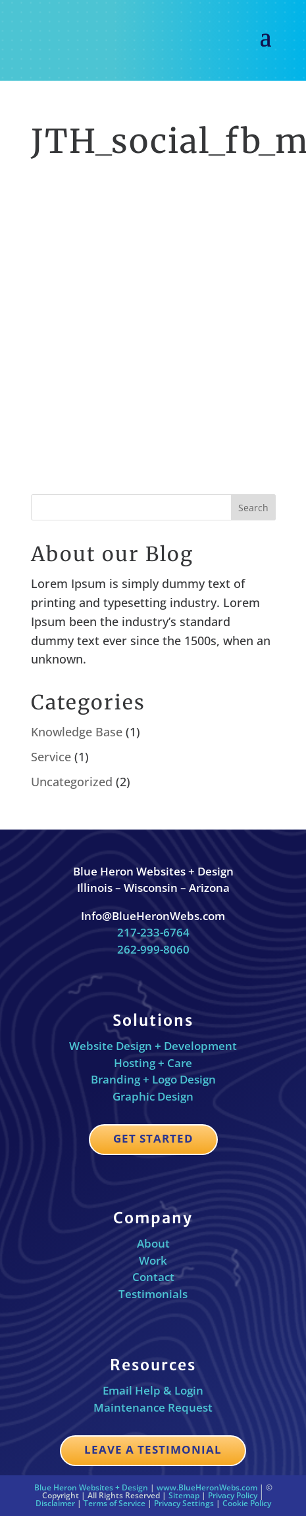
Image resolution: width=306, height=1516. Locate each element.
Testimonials (153, 1293)
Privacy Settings (184, 1503)
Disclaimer (55, 1503)
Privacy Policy (232, 1495)
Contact (153, 1276)
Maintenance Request (153, 1407)
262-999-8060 (153, 949)
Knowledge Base (76, 732)
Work (153, 1260)
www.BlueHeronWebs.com (207, 1487)
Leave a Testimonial (153, 1449)
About (153, 1243)
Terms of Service (114, 1503)
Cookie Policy (246, 1503)
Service (51, 757)
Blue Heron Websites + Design (91, 1487)
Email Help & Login (153, 1390)
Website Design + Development (153, 1045)
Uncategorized (72, 782)
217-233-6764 (153, 932)
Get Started (153, 1138)
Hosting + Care (153, 1062)
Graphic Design (153, 1096)
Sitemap (183, 1495)
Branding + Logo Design (153, 1079)
